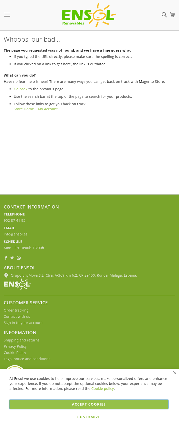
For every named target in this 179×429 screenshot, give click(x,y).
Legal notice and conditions (27, 358)
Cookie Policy (15, 352)
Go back (21, 89)
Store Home (24, 109)
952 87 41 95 (15, 220)
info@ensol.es (16, 234)
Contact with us (17, 316)
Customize (88, 417)
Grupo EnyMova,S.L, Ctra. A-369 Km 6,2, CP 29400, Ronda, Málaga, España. (70, 275)
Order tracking (16, 310)
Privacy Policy (15, 346)
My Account (48, 109)
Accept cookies (89, 404)
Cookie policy (103, 388)
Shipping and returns (22, 340)
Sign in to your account (23, 322)
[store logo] (89, 14)
